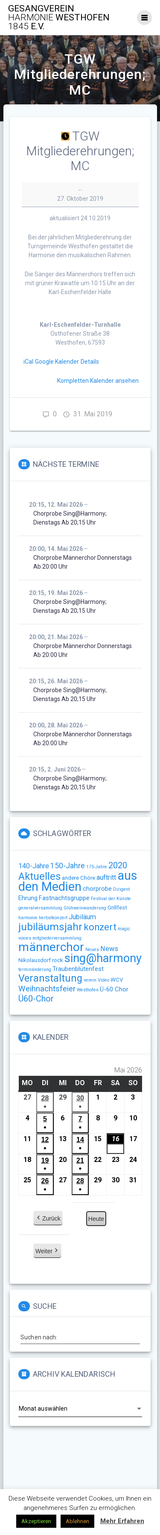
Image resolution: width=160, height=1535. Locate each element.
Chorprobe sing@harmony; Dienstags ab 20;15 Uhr (70, 518)
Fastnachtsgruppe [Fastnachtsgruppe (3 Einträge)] (64, 898)
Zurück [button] (48, 1218)
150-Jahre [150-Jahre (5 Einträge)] (67, 866)
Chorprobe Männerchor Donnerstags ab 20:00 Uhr (82, 562)
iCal (28, 361)
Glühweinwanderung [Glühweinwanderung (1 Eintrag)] (85, 908)
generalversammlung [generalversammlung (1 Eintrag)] (40, 908)
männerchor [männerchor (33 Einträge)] (51, 947)
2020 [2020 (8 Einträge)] (117, 865)
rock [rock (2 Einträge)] (57, 960)
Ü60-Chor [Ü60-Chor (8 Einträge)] (36, 998)
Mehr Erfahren (122, 1521)
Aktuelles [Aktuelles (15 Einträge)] (39, 876)
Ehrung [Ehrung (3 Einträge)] (28, 898)
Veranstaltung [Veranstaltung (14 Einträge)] (50, 978)
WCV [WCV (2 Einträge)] (117, 980)
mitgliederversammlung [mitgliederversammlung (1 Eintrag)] (56, 938)
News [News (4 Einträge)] (109, 949)
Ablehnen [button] (77, 1521)
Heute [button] (96, 1218)
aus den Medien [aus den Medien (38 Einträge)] (77, 881)
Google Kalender (57, 361)
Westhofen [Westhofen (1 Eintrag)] (88, 990)
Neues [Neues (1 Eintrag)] (92, 949)
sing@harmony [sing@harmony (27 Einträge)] (103, 958)
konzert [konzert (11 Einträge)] (100, 927)
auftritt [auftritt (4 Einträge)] (106, 877)
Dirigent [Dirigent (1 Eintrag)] (121, 889)
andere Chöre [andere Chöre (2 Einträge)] (78, 878)
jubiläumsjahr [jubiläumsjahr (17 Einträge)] (50, 926)
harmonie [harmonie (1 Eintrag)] (28, 917)
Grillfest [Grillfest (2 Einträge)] (117, 907)
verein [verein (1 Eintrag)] (90, 980)
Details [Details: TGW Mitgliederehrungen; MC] (90, 361)
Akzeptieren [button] (36, 1521)
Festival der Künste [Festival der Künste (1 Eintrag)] (111, 898)
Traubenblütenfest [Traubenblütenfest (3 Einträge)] (78, 969)
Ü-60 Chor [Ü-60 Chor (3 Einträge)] (114, 989)
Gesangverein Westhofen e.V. (59, 17)
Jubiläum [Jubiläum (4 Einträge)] (82, 917)
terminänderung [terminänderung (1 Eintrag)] (34, 969)
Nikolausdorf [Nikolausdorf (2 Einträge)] (34, 960)
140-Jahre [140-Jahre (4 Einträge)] (33, 866)
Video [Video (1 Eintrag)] (103, 980)
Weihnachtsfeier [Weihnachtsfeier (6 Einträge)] (47, 988)
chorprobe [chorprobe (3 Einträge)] (97, 888)
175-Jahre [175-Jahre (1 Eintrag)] (96, 867)
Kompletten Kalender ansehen (98, 380)
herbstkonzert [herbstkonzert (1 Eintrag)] (53, 917)
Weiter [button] (47, 1251)
